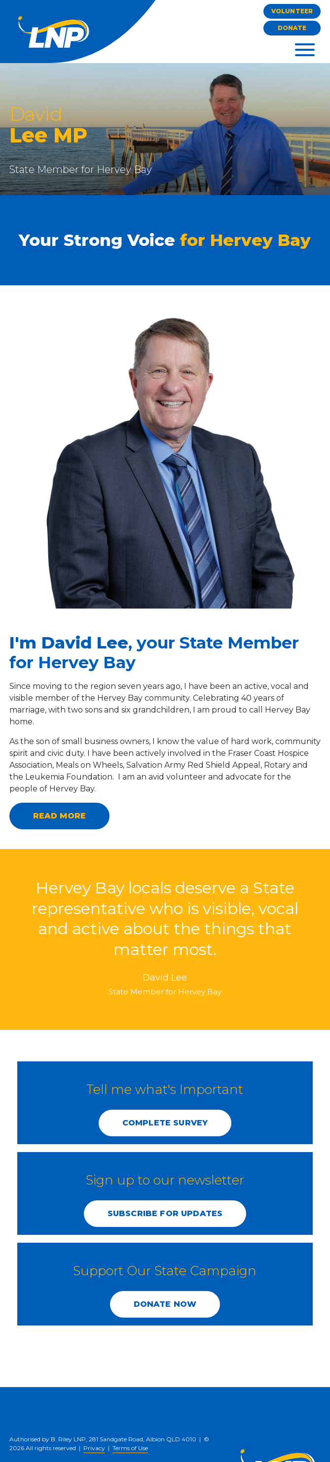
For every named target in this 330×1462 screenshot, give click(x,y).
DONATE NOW (165, 1304)
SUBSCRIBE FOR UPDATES (165, 1213)
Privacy (94, 1448)
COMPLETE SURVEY (165, 1122)
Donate (292, 28)
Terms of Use (130, 1448)
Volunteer (292, 11)
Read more (59, 815)
